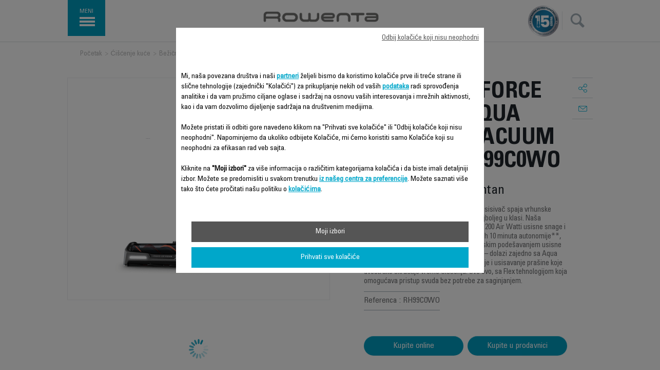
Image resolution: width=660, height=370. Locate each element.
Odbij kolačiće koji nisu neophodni (430, 38)
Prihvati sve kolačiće (330, 257)
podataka (395, 86)
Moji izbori (330, 231)
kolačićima (304, 189)
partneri (288, 76)
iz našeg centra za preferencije (363, 179)
